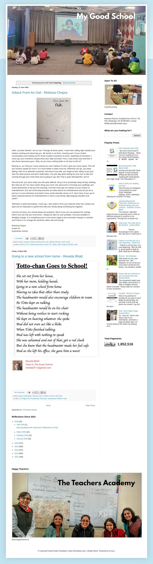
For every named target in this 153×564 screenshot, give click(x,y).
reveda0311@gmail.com (38, 367)
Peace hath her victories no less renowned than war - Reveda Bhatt (129, 276)
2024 (17, 447)
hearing (39, 242)
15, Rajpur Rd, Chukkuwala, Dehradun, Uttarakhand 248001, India (43, 398)
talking (51, 242)
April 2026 (21, 425)
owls (47, 242)
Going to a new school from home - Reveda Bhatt (47, 256)
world (68, 242)
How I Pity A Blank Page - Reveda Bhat (129, 312)
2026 (17, 422)
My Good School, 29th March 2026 (127, 167)
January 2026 (22, 439)
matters (46, 396)
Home (48, 406)
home (41, 396)
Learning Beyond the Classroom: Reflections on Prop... (37, 428)
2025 (17, 443)
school (52, 396)
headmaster (27, 396)
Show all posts (69, 83)
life (44, 242)
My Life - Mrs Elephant (127, 256)
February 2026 (23, 435)
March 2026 (21, 432)
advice (21, 242)
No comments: (20, 392)
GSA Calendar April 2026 (128, 148)
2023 (17, 450)
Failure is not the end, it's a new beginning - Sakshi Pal (129, 242)
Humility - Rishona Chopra (129, 293)
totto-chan (58, 396)
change (26, 242)
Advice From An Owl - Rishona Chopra (39, 92)
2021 (17, 457)
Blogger (112, 551)
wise (63, 242)
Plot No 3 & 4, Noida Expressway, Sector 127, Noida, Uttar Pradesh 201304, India (49, 244)
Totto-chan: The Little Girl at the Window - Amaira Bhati (129, 224)
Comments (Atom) (30, 410)
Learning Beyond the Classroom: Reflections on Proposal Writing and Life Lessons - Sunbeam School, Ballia (130, 205)
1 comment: (19, 238)
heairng (32, 242)
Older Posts (90, 406)
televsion (58, 242)
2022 (17, 453)
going (20, 396)
